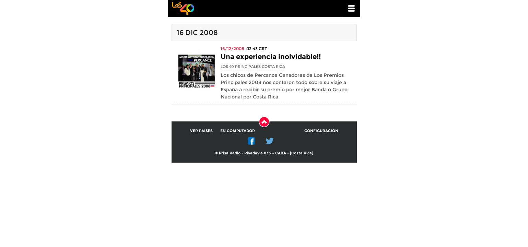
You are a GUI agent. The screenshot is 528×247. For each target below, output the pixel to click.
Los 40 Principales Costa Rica (253, 66)
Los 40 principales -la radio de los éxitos (183, 7)
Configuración (321, 130)
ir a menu (351, 8)
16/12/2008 (232, 48)
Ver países (201, 130)
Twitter (270, 141)
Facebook (251, 141)
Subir (264, 121)
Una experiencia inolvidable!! (271, 56)
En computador (237, 130)
